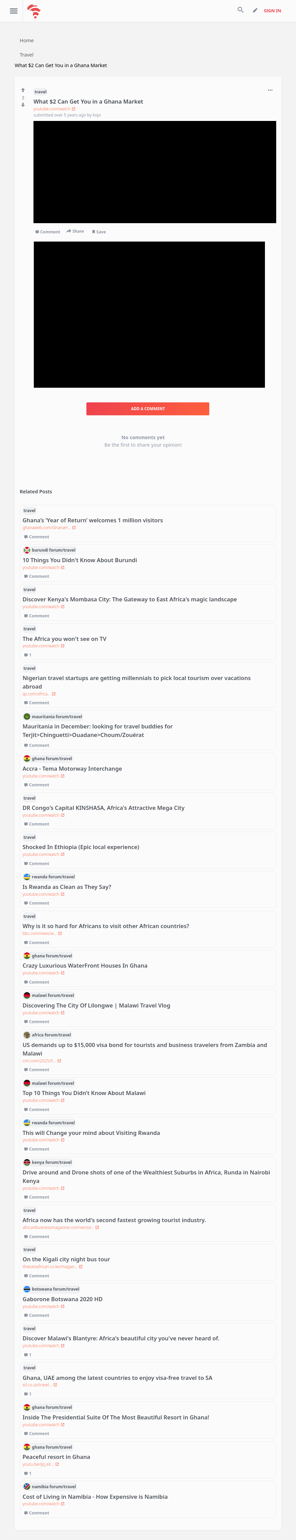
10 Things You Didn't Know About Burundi (80, 560)
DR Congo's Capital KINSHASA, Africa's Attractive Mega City (104, 808)
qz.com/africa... (39, 694)
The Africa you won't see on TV (65, 639)
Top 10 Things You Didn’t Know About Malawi (84, 1093)
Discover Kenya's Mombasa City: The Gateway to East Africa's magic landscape (130, 599)
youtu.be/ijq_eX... (41, 1464)
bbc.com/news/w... (42, 933)
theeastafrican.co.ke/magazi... (53, 1266)
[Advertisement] (149, 315)
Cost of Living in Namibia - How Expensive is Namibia (95, 1496)
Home (27, 40)
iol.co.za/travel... (40, 1385)
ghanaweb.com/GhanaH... (49, 527)
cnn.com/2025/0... (42, 1061)
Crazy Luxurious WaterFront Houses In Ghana (85, 965)
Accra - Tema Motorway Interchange (72, 768)
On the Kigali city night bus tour (66, 1259)
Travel (26, 54)
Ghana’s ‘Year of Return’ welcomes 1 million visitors (93, 520)
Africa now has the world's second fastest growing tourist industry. (114, 1220)
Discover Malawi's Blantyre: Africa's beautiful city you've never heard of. (121, 1338)
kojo (97, 115)
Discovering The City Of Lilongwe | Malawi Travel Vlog (96, 1005)
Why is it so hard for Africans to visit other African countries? (106, 926)
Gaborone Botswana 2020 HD (63, 1299)
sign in (272, 10)
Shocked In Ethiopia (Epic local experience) (81, 847)
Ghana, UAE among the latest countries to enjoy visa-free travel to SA (117, 1378)
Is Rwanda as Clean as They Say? (67, 887)
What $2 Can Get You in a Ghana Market (88, 101)
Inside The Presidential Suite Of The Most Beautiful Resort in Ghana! (116, 1417)
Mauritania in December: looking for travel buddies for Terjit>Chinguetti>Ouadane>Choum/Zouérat (98, 730)
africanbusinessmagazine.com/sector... (61, 1227)
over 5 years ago (70, 115)
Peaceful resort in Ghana (56, 1457)
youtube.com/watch (54, 109)
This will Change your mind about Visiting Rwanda (91, 1133)
